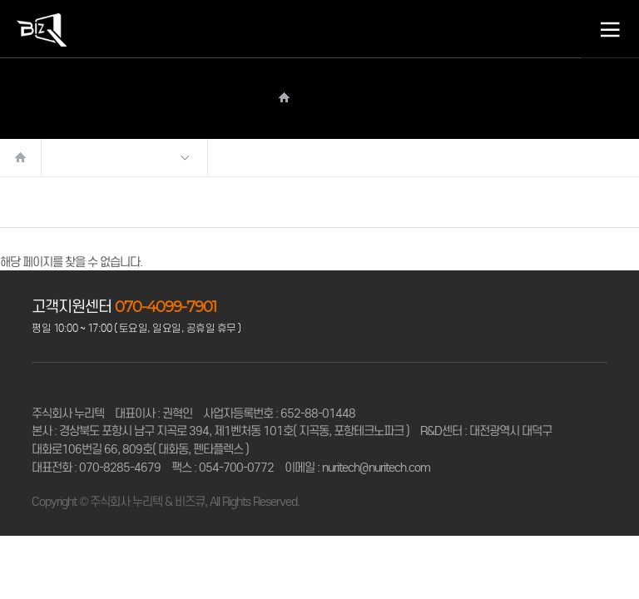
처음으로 (21, 157)
